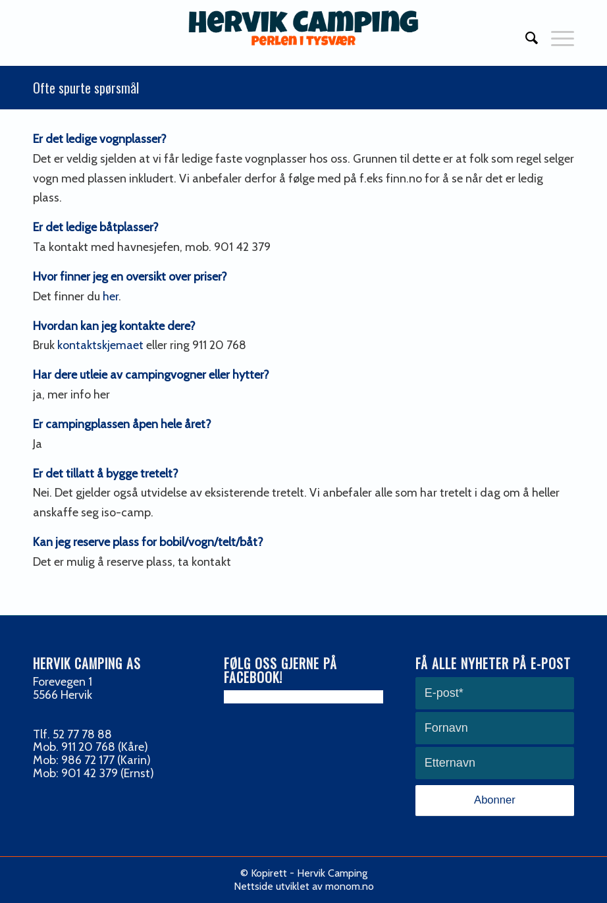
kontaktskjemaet (100, 345)
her (111, 296)
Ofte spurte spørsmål (86, 87)
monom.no (349, 886)
